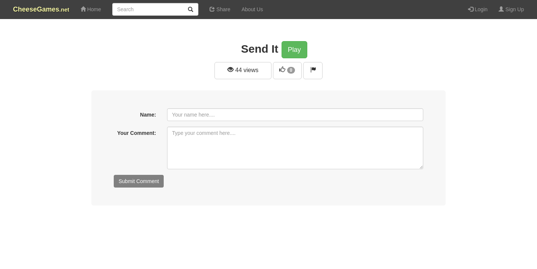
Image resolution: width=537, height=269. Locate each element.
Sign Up (511, 9)
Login (477, 9)
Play (294, 49)
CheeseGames (41, 9)
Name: (148, 115)
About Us (252, 9)
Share (220, 9)
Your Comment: (136, 133)
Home (91, 9)
